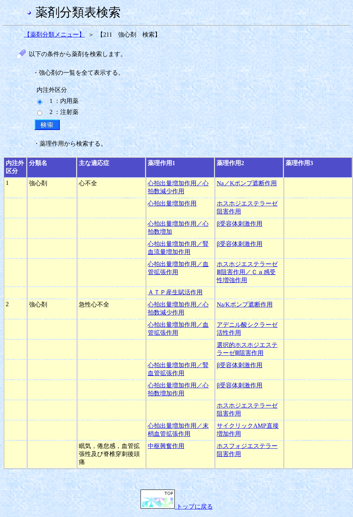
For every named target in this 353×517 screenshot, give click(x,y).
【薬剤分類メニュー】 (54, 34)
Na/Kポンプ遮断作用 (245, 304)
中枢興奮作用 (166, 446)
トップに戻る (177, 506)
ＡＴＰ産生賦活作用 (175, 292)
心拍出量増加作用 (172, 203)
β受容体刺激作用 (239, 223)
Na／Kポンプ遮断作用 (247, 183)
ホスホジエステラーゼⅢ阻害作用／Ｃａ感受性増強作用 (247, 272)
